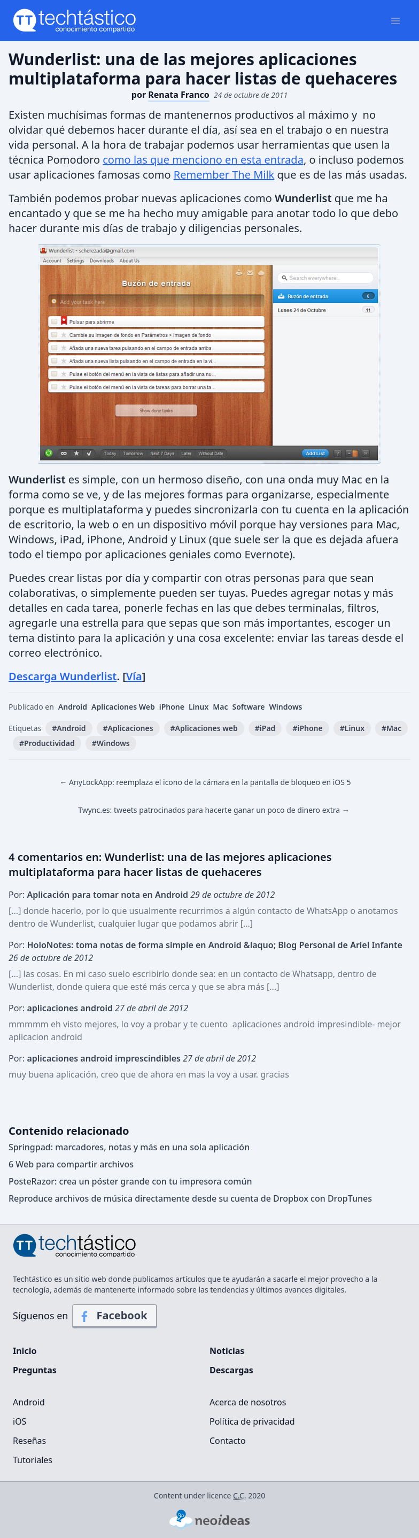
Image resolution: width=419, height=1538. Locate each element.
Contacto (228, 1441)
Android (72, 707)
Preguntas (35, 1370)
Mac (220, 707)
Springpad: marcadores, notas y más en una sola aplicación (129, 1147)
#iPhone (307, 728)
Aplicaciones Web (123, 707)
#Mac (391, 728)
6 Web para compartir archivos (71, 1164)
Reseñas (29, 1441)
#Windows (111, 743)
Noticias (227, 1351)
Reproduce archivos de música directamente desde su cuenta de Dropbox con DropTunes (190, 1198)
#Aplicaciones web (204, 728)
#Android (69, 728)
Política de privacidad (252, 1421)
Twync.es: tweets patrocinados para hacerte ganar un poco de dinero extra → (214, 810)
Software (248, 707)
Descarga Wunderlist (63, 676)
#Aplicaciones (128, 728)
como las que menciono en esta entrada (203, 159)
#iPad (265, 728)
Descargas (231, 1370)
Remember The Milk (224, 174)
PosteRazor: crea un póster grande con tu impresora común (130, 1181)
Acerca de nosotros (248, 1402)
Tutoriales (32, 1460)
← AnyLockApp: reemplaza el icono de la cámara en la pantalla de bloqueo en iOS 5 (205, 782)
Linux (198, 707)
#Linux (352, 728)
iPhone (171, 707)
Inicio (24, 1351)
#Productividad (47, 743)
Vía (134, 676)
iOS (19, 1421)
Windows (285, 707)
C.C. (239, 1495)
